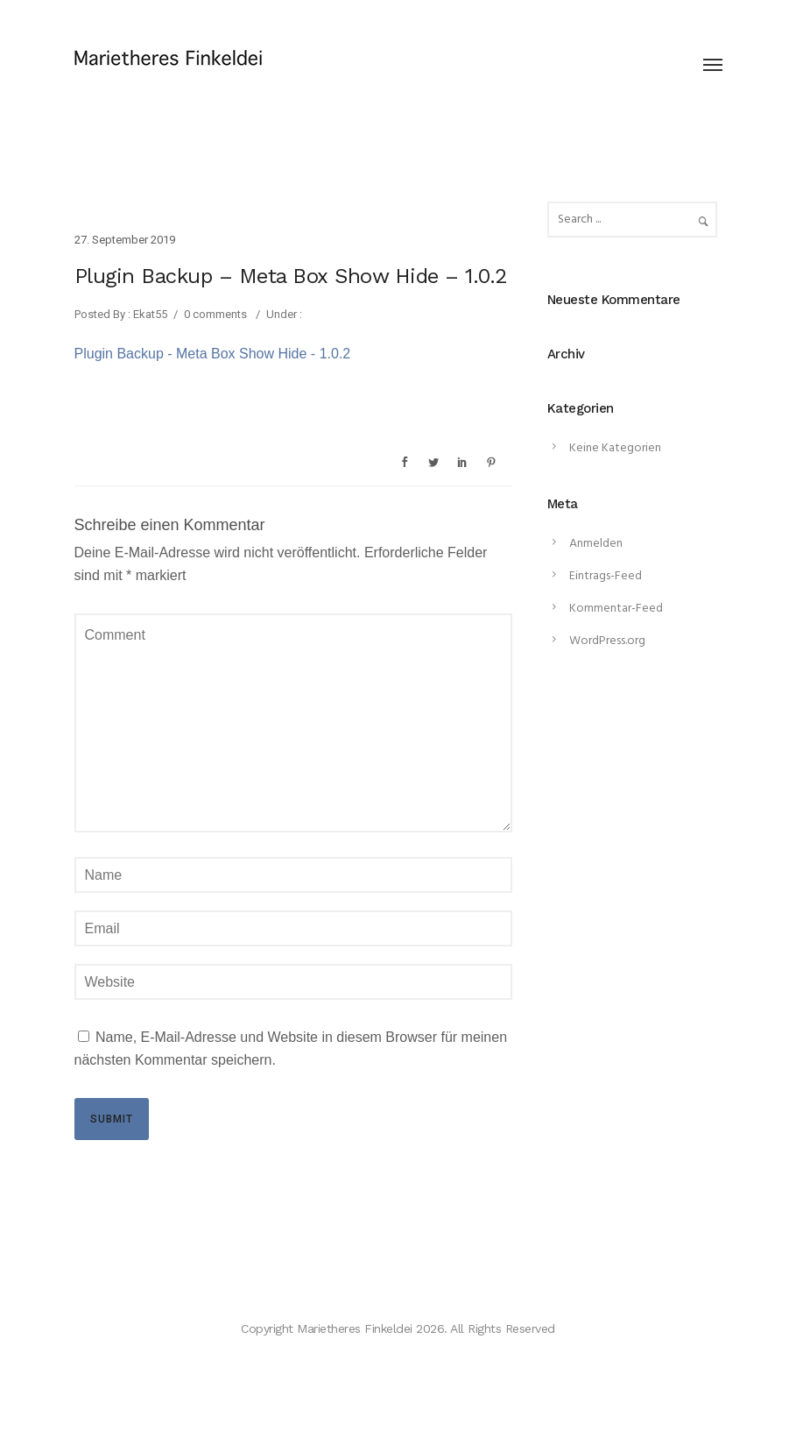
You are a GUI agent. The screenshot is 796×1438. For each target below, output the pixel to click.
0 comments (215, 314)
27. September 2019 (124, 239)
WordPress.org (607, 641)
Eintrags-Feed (605, 576)
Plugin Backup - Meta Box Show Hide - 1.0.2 (212, 353)
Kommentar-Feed (616, 609)
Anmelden (596, 544)
